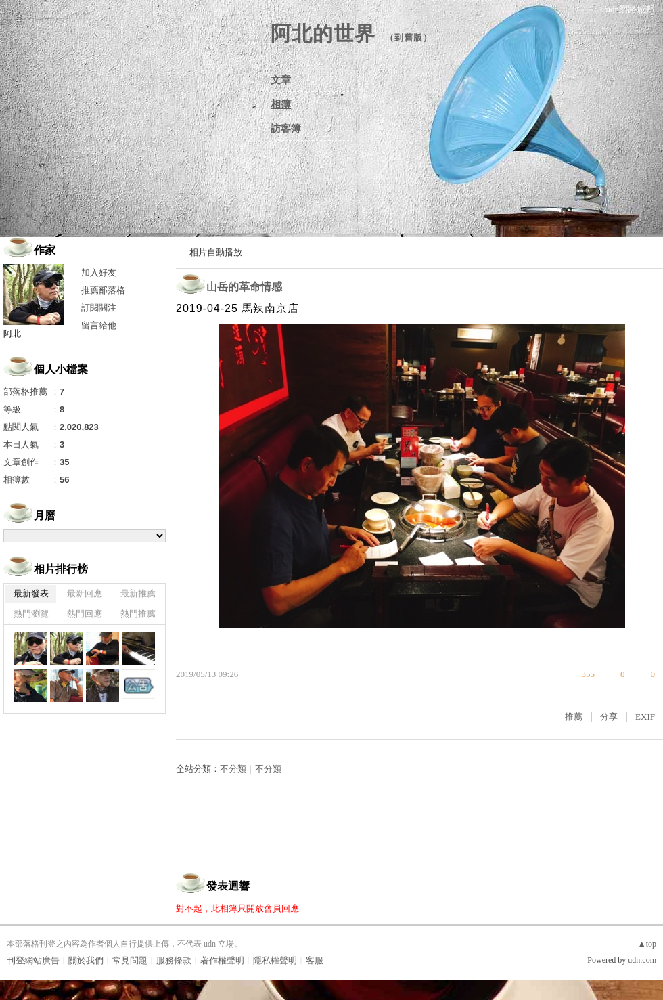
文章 (281, 79)
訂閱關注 (98, 308)
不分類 (233, 769)
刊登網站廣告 (33, 960)
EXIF (645, 717)
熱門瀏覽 (31, 614)
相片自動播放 (215, 252)
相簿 (281, 104)
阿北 (12, 333)
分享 (609, 717)
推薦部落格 (103, 290)
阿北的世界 (323, 33)
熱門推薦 (138, 614)
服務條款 (173, 960)
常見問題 (129, 960)
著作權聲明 (222, 960)
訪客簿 (286, 128)
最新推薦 (138, 593)
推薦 (573, 717)
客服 (314, 960)
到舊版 (408, 37)
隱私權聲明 (275, 960)
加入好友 (98, 272)
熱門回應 (84, 614)
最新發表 (31, 593)
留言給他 (98, 325)
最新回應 (84, 593)
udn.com (642, 960)
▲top (647, 944)
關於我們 (86, 960)
